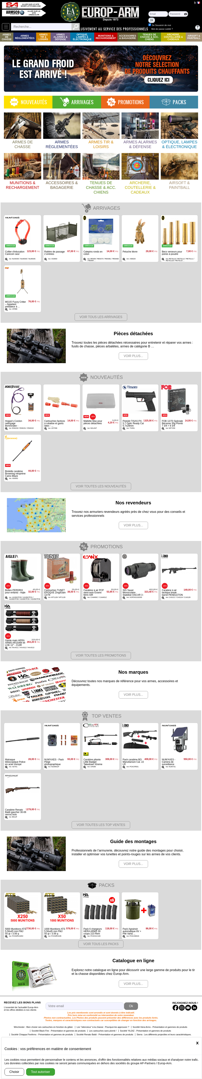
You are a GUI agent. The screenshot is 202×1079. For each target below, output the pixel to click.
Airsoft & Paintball (193, 37)
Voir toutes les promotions (101, 655)
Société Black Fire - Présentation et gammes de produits (59, 1031)
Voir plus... (133, 356)
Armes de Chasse (7, 37)
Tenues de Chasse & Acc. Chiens (149, 37)
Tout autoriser (40, 1071)
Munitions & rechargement (106, 37)
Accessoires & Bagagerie (127, 37)
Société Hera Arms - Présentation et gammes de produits (160, 1027)
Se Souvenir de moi (180, 25)
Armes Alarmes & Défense (60, 37)
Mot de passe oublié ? (180, 29)
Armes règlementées (24, 37)
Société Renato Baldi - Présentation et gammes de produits (104, 1034)
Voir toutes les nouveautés (101, 486)
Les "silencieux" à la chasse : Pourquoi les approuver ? (103, 1027)
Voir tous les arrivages (101, 317)
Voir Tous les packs (101, 944)
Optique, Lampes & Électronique (82, 37)
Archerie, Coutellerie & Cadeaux (173, 37)
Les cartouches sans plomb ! (102, 1031)
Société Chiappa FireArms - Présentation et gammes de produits (42, 1034)
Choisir (14, 1071)
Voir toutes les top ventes (101, 825)
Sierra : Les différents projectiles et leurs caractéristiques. (164, 1034)
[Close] (197, 1042)
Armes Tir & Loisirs (43, 37)
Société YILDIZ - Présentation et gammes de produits (145, 1031)
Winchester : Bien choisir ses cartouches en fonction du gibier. (43, 1027)
